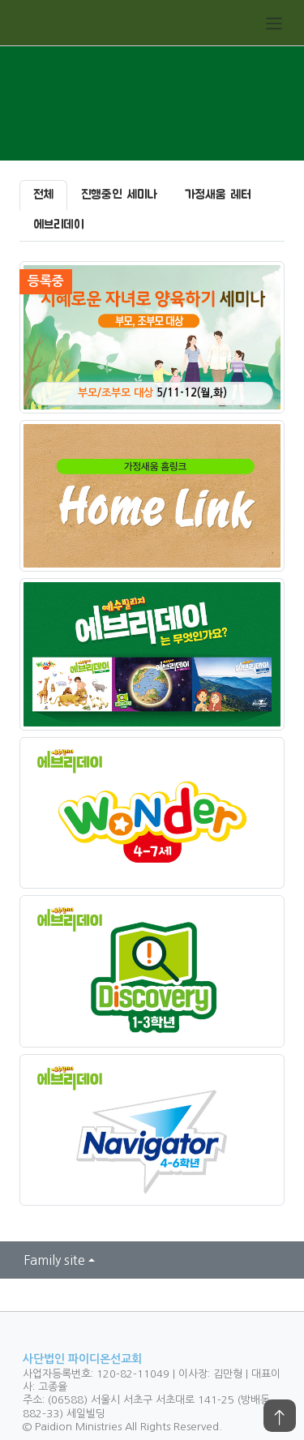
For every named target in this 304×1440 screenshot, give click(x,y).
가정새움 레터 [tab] (218, 195)
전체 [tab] (43, 195)
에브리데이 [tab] (58, 225)
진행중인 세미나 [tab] (119, 195)
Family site (54, 1260)
